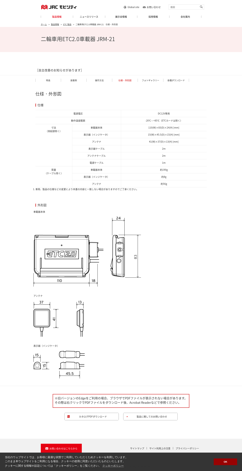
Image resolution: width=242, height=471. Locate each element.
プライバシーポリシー (187, 448)
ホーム (44, 24)
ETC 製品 (67, 24)
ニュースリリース (89, 17)
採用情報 (153, 17)
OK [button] (225, 461)
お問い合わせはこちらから (63, 448)
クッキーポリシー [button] (113, 465)
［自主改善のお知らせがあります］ (59, 70)
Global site (133, 7)
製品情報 (57, 17)
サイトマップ (137, 448)
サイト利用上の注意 (159, 448)
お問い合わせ (154, 7)
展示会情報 (121, 17)
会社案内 (185, 17)
